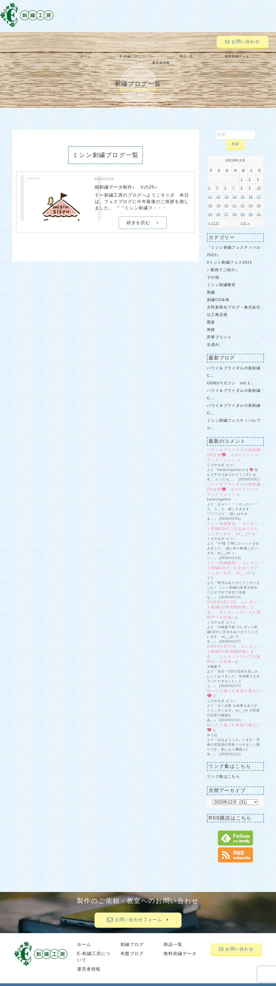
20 (226, 199)
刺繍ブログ (132, 938)
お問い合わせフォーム (138, 913)
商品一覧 (161, 56)
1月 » (245, 217)
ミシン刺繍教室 (221, 278)
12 (218, 190)
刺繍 (211, 286)
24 (259, 199)
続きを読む (142, 216)
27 (226, 208)
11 (210, 190)
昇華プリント (219, 330)
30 (251, 208)
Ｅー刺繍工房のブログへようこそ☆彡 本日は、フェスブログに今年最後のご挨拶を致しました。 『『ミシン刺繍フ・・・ (142, 195)
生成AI (213, 338)
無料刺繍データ (204, 56)
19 (218, 199)
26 (218, 208)
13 (226, 190)
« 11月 (213, 217)
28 (235, 208)
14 (235, 190)
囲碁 (211, 316)
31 (259, 208)
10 (259, 181)
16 (251, 190)
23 (251, 199)
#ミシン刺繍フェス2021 (229, 256)
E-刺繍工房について (117, 56)
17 (259, 190)
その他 (213, 271)
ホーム (73, 56)
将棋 (211, 323)
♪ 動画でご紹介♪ (222, 263)
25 (210, 208)
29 (243, 208)
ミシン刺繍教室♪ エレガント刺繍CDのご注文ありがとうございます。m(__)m (233, 522)
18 (210, 199)
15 (243, 190)
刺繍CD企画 (218, 293)
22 (243, 199)
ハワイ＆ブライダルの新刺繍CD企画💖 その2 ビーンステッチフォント (233, 448)
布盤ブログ (132, 947)
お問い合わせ (242, 41)
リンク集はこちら (223, 770)
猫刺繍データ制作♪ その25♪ (126, 180)
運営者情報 (249, 56)
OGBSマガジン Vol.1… (230, 376)
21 (235, 199)
